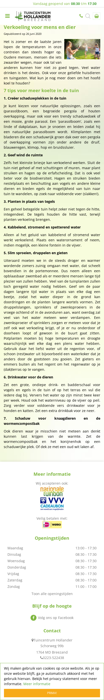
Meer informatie (36, 683)
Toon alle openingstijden (52, 593)
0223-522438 (81, 16)
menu (7, 16)
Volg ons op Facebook (55, 617)
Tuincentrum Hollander (53, 640)
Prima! (52, 693)
